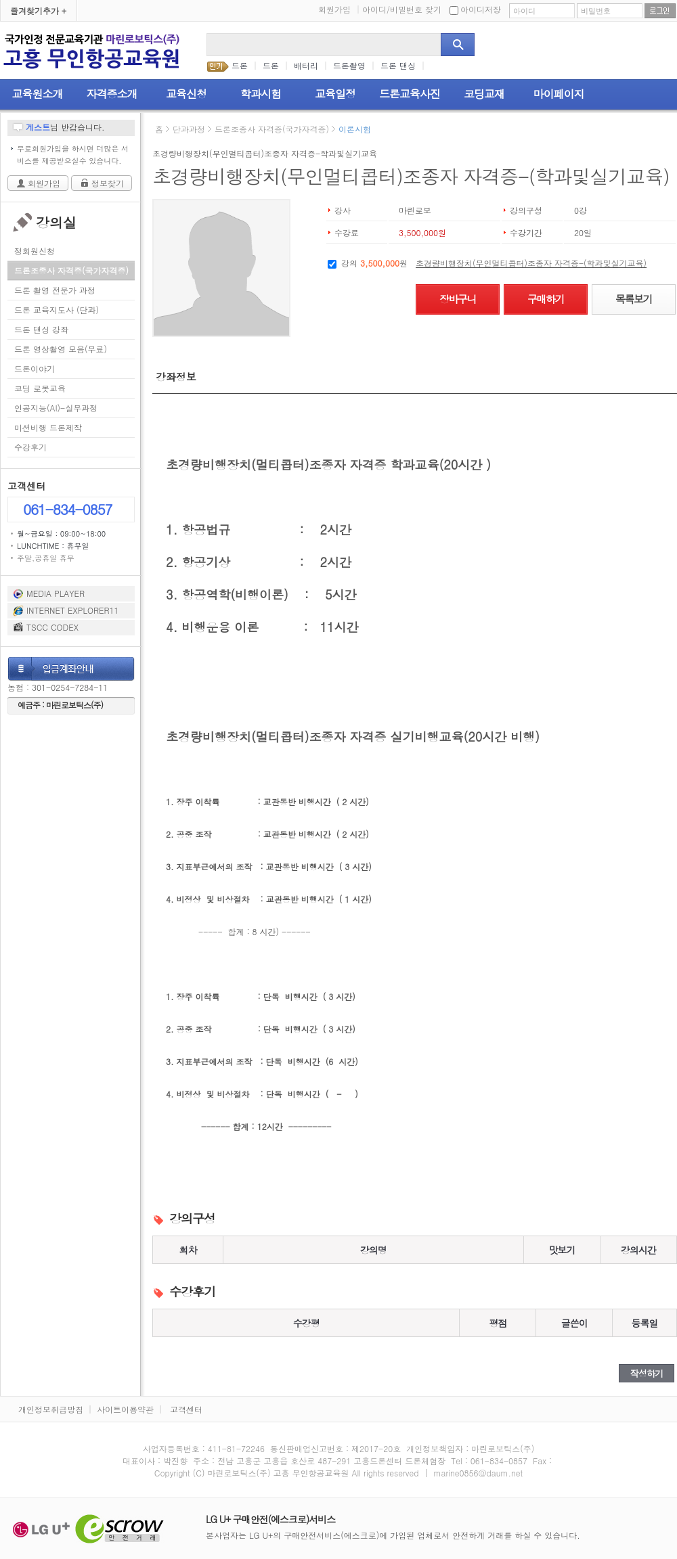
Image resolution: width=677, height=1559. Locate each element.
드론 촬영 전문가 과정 (54, 290)
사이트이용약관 (125, 1409)
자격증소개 (112, 93)
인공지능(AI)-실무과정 (55, 407)
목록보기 (633, 299)
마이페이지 (558, 93)
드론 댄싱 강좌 (41, 329)
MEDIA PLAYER (55, 593)
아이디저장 (475, 9)
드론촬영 (349, 65)
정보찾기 (107, 183)
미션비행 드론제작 (48, 427)
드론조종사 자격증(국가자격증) (71, 270)
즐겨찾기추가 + (38, 10)
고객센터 (186, 1409)
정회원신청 (34, 250)
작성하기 (646, 1373)
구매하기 (545, 299)
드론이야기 (34, 368)
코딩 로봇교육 (40, 388)
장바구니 (457, 299)
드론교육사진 (409, 93)
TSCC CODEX (52, 627)
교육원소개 (37, 93)
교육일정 (335, 93)
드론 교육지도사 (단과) (56, 309)
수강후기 (30, 447)
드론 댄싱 (398, 65)
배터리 (306, 65)
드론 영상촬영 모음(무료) (60, 349)
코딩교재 (484, 93)
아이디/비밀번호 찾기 (401, 9)
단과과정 (189, 129)
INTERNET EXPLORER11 (72, 610)
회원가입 (339, 9)
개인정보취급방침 (50, 1409)
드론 (240, 65)
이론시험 (354, 129)
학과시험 (260, 93)
